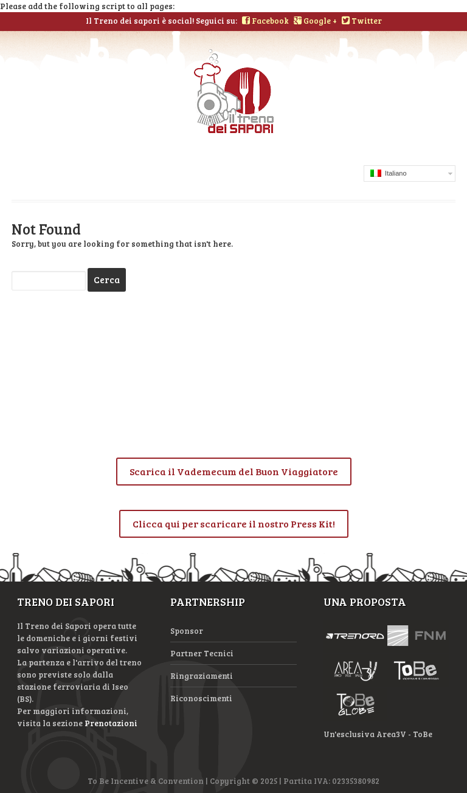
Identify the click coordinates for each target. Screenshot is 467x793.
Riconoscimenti (201, 698)
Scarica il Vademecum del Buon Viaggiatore (234, 471)
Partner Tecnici (202, 653)
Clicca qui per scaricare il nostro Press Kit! (234, 523)
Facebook (265, 20)
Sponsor (186, 630)
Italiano (388, 173)
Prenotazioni (111, 723)
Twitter (362, 20)
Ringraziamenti (201, 675)
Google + (315, 20)
